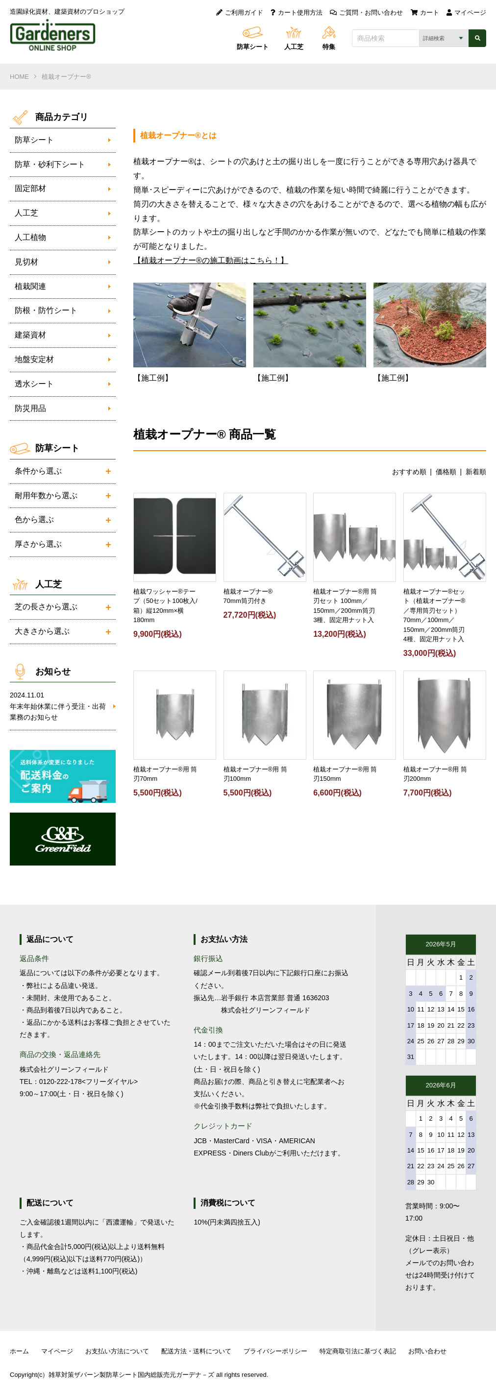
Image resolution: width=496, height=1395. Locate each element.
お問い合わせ (427, 1351)
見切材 (26, 262)
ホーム (19, 1351)
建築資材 (30, 335)
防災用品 (30, 408)
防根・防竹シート (46, 310)
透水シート (34, 384)
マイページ (466, 12)
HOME (19, 76)
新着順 (476, 472)
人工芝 (293, 46)
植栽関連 (30, 286)
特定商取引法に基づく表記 (358, 1351)
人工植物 (30, 237)
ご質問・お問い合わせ (366, 12)
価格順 (446, 472)
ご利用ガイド (239, 12)
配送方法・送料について (196, 1351)
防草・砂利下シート (50, 164)
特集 (328, 46)
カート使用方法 (296, 12)
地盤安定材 (34, 359)
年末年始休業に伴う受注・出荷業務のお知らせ (58, 705)
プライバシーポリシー (275, 1351)
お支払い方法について (117, 1351)
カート (425, 12)
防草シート (253, 46)
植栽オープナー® (66, 76)
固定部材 (30, 188)
